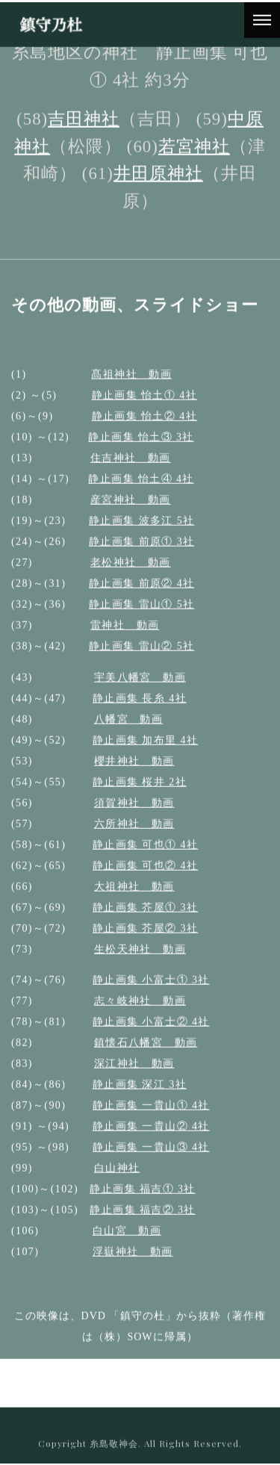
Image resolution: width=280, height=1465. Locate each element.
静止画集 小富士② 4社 (151, 1033)
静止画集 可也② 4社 (145, 876)
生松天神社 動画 (140, 959)
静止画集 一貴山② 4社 (151, 1137)
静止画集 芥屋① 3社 (145, 918)
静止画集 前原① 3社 (141, 552)
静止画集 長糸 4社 (140, 709)
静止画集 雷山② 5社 (141, 656)
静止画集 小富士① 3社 (151, 991)
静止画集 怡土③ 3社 (140, 447)
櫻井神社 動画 (134, 771)
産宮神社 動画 (130, 510)
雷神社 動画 (124, 635)
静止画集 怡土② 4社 (144, 426)
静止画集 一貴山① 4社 (151, 1116)
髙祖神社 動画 (131, 385)
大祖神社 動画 (134, 897)
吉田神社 (83, 130)
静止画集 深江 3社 (140, 1095)
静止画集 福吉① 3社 (142, 1200)
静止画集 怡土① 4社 (144, 405)
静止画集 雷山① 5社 (141, 614)
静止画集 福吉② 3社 (142, 1221)
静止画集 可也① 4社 (145, 855)
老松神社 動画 (130, 573)
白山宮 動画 (127, 1242)
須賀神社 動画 (134, 813)
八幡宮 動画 (128, 729)
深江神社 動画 (134, 1074)
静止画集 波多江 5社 (141, 531)
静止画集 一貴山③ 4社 (151, 1158)
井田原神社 (158, 184)
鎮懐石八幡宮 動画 (146, 1054)
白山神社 (117, 1179)
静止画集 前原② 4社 (141, 594)
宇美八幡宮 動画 (140, 688)
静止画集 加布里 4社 (145, 750)
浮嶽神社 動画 (133, 1263)
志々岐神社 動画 (140, 1012)
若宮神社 (194, 157)
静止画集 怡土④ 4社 (140, 489)
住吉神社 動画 (130, 468)
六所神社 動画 (134, 834)
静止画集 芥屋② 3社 (145, 939)
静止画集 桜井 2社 (140, 792)
